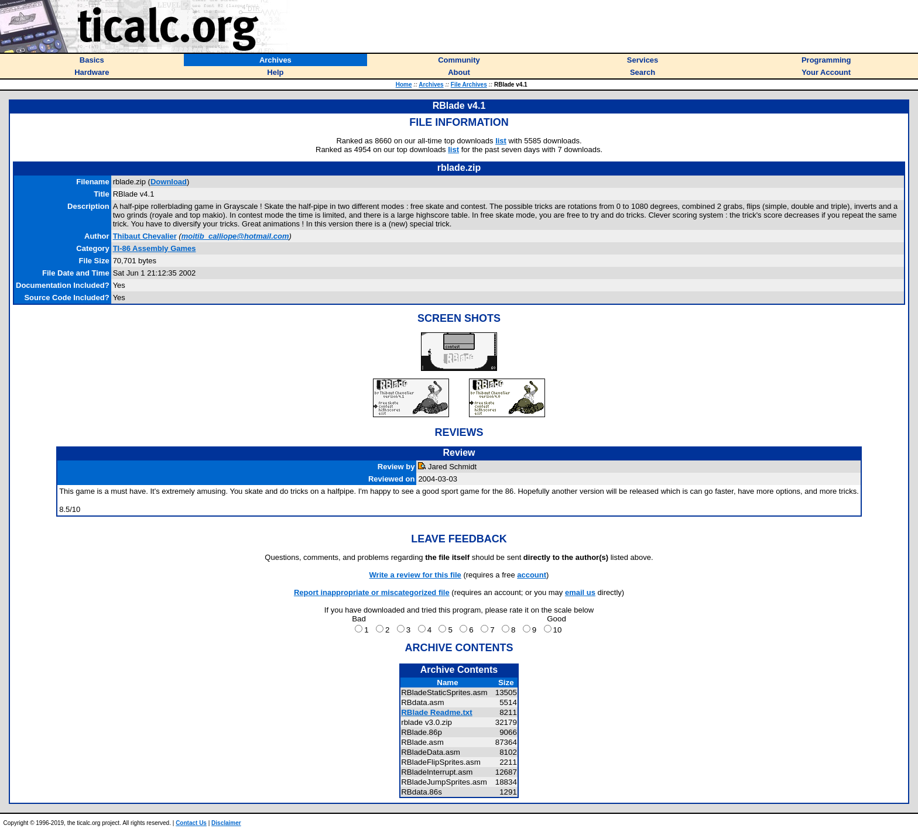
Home (404, 84)
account (531, 574)
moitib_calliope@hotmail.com (235, 236)
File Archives (469, 84)
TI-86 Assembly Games (154, 248)
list (500, 140)
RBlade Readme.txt (436, 712)
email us (580, 592)
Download (168, 181)
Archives (431, 84)
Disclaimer (226, 823)
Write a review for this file (415, 574)
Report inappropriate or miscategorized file (372, 592)
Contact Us (191, 823)
